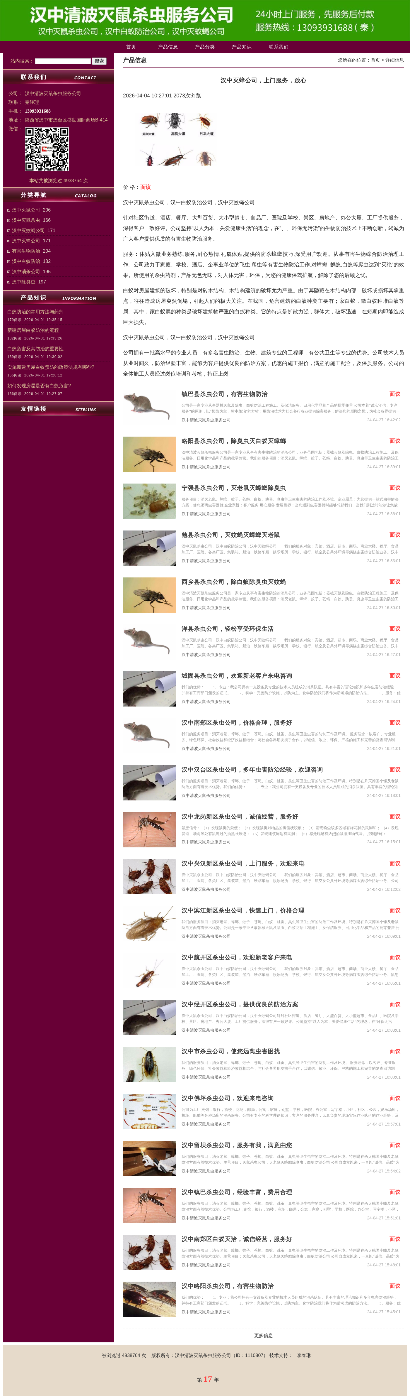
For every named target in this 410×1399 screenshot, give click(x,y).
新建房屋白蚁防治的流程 (33, 330)
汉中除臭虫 (23, 281)
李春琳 (304, 1355)
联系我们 (279, 46)
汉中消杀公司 (26, 271)
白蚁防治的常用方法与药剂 (35, 311)
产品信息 (168, 46)
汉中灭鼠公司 (26, 209)
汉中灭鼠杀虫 (26, 220)
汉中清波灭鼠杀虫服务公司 (206, 420)
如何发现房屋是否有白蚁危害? (39, 385)
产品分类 (205, 46)
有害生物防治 (26, 251)
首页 (131, 46)
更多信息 (263, 1335)
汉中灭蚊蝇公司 (28, 230)
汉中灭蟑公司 (26, 240)
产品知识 (242, 46)
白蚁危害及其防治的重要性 (35, 348)
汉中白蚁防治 (26, 261)
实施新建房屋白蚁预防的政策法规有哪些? (50, 367)
